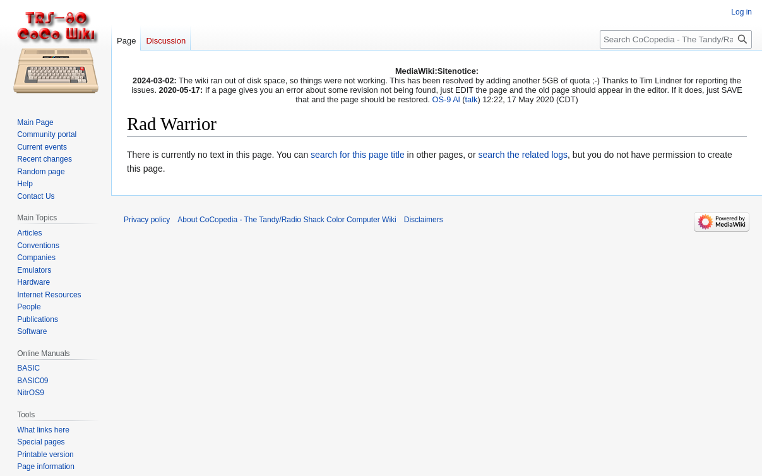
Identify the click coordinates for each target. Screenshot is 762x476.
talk (471, 99)
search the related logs (523, 155)
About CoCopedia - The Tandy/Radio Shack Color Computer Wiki (286, 219)
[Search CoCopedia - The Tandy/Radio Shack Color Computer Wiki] (676, 39)
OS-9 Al (446, 99)
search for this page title (358, 155)
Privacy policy (147, 219)
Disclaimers (423, 219)
